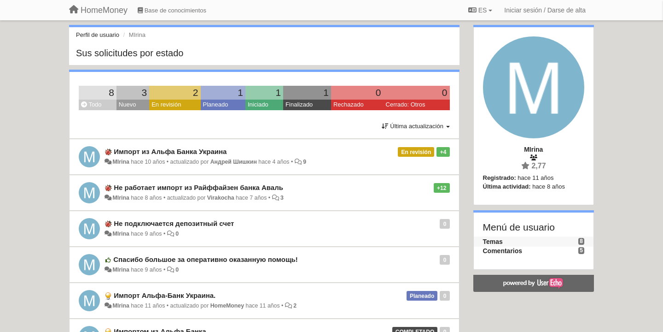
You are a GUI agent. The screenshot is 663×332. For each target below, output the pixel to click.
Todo (91, 104)
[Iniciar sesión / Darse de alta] (544, 10)
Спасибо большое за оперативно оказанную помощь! (205, 259)
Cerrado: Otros (405, 104)
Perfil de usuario (97, 34)
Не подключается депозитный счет (174, 223)
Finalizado (299, 104)
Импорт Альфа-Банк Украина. (164, 295)
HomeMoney (227, 305)
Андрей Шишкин (233, 162)
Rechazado (348, 104)
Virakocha (220, 198)
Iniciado (258, 104)
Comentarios (503, 251)
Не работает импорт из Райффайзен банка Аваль (198, 187)
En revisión (166, 104)
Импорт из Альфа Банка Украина (170, 151)
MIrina (120, 162)
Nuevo (127, 104)
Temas (493, 241)
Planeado (215, 104)
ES (480, 10)
